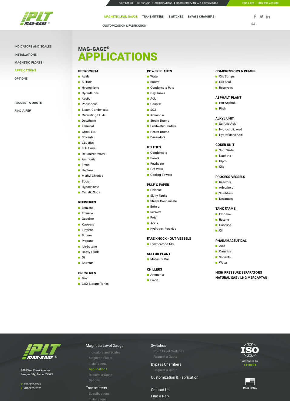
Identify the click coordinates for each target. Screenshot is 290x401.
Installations (26, 54)
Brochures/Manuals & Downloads (197, 3)
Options (21, 78)
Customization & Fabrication (124, 25)
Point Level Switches (169, 333)
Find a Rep (248, 3)
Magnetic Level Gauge (120, 16)
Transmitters (153, 16)
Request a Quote (268, 3)
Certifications (163, 3)
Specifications (99, 375)
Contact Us (126, 3)
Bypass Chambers (201, 16)
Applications (25, 70)
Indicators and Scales (33, 46)
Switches (176, 16)
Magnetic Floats (28, 62)
